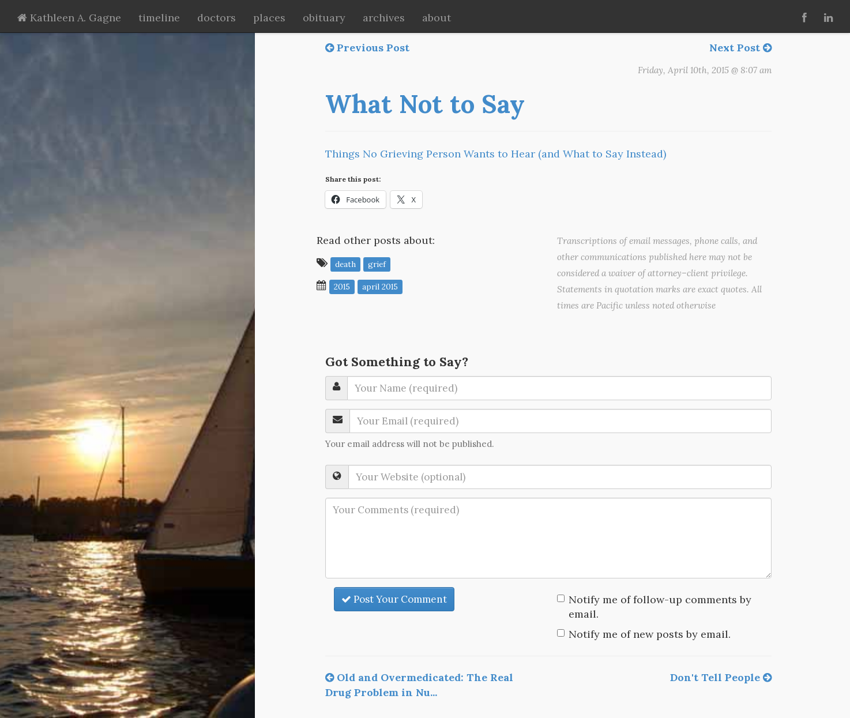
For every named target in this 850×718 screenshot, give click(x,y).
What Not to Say (425, 104)
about (436, 17)
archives (384, 17)
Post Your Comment (394, 599)
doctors (216, 17)
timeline (159, 17)
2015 (342, 286)
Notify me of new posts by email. (650, 634)
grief (377, 263)
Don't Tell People (721, 677)
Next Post (740, 47)
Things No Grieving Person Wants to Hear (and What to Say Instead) (495, 153)
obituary (324, 17)
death (345, 263)
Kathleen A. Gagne (69, 17)
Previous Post (367, 47)
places (269, 17)
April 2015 (380, 286)
